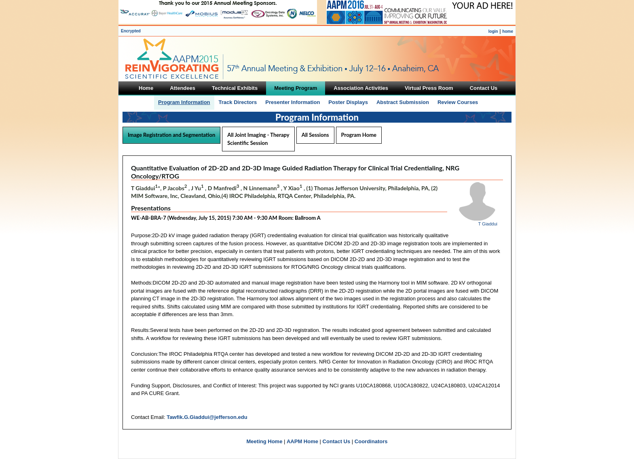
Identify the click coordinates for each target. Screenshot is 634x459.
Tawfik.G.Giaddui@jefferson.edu (207, 417)
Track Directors (238, 102)
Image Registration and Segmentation (171, 135)
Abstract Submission (402, 102)
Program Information (184, 102)
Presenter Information (292, 102)
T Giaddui (488, 223)
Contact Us (337, 441)
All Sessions (315, 135)
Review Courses (457, 102)
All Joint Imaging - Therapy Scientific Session (258, 139)
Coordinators (371, 441)
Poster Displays (348, 102)
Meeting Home (265, 441)
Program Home (358, 135)
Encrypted (131, 31)
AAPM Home (302, 441)
